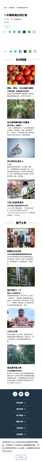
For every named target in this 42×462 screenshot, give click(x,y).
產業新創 (11, 7)
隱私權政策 (8, 451)
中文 (20, 3)
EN (7, 26)
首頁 (5, 7)
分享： (5, 32)
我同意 (21, 457)
